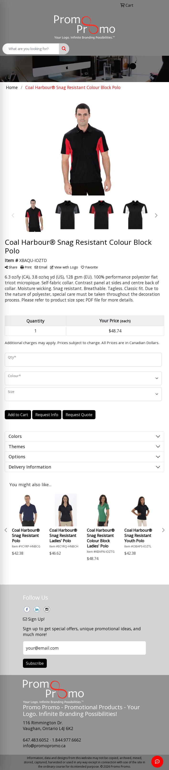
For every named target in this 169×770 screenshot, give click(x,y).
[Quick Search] (30, 48)
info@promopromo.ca (44, 745)
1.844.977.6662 (66, 740)
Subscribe (35, 663)
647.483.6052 (36, 740)
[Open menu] (159, 49)
